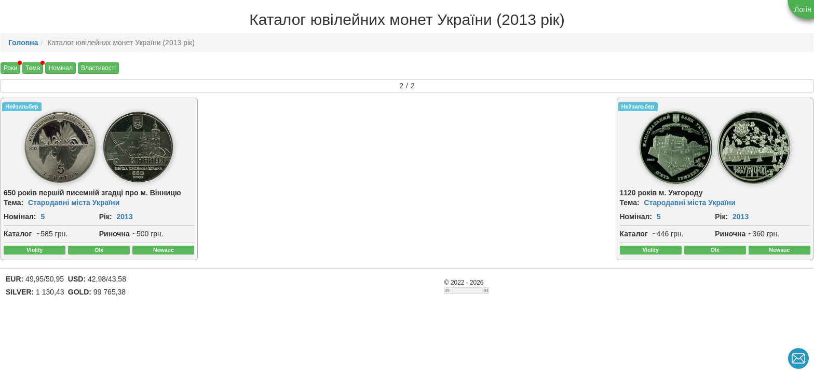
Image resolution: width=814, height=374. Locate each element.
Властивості (98, 68)
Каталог (18, 233)
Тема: (13, 202)
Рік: (105, 216)
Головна (23, 42)
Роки (10, 68)
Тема (32, 68)
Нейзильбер (21, 106)
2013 (125, 216)
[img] (60, 147)
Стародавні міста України (73, 202)
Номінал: (20, 216)
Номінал (60, 68)
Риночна (114, 233)
